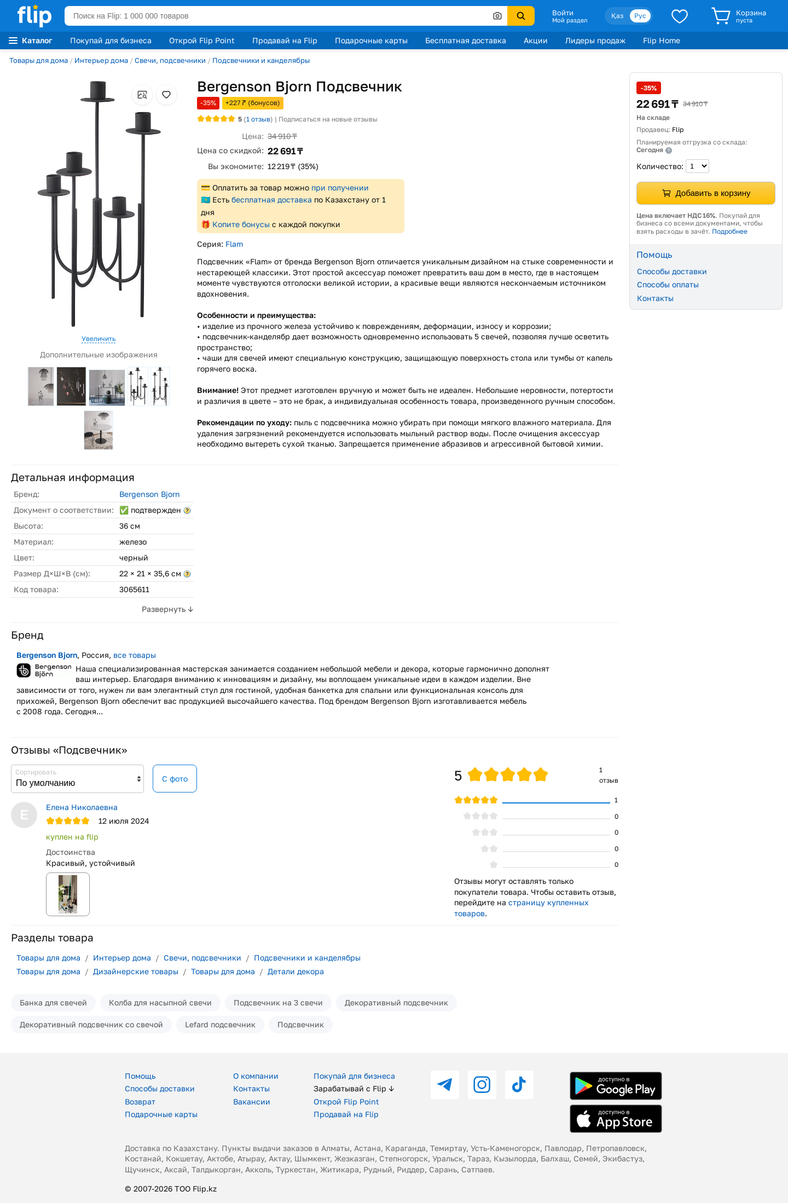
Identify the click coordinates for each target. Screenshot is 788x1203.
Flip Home (661, 40)
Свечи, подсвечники (170, 60)
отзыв (258, 119)
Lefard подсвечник (220, 1024)
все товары (134, 655)
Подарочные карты (371, 40)
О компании (256, 1075)
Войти (562, 12)
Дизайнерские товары (135, 971)
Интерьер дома (101, 60)
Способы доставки (672, 271)
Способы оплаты (668, 284)
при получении (340, 187)
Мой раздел (569, 20)
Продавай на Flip (284, 40)
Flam (234, 243)
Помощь (140, 1075)
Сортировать (35, 772)
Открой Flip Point (202, 40)
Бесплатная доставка (465, 40)
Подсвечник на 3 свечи (278, 1002)
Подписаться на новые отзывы (328, 119)
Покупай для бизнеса (111, 40)
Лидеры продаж (595, 40)
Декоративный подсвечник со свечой (91, 1024)
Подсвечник (300, 1024)
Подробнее (730, 231)
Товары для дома (38, 60)
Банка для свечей (53, 1002)
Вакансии (251, 1101)
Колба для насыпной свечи (160, 1002)
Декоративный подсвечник (396, 1002)
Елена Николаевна (82, 807)
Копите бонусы (241, 224)
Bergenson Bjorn (149, 494)
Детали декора (296, 971)
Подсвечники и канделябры (261, 60)
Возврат (140, 1101)
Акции (536, 40)
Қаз (617, 15)
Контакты (655, 298)
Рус (640, 15)
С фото (175, 778)
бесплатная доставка (271, 199)
